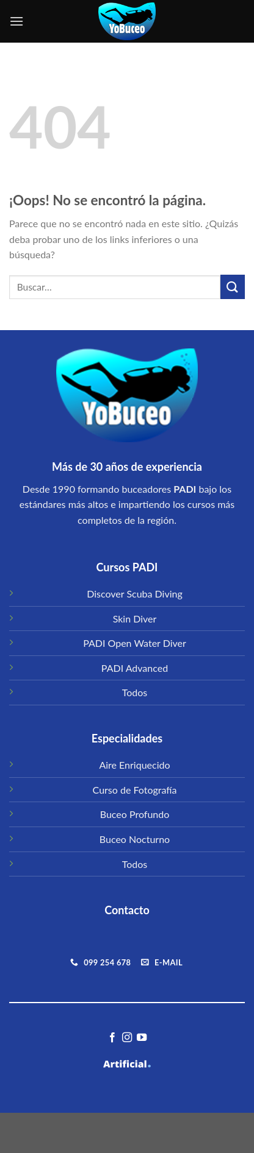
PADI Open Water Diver (134, 643)
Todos (135, 692)
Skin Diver (135, 618)
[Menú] (16, 21)
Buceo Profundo (135, 814)
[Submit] (232, 286)
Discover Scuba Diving (135, 593)
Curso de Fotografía (135, 789)
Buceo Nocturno (135, 839)
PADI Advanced (134, 668)
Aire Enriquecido (134, 764)
